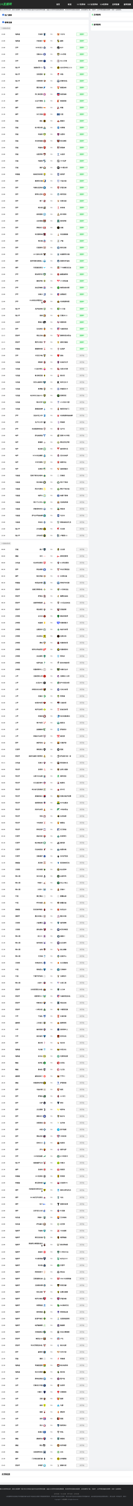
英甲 (16, 181)
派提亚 (40, 1252)
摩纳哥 (62, 1412)
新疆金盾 (63, 896)
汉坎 (61, 1452)
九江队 (62, 1069)
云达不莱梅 (39, 101)
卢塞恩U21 (63, 535)
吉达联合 (39, 636)
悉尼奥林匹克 (64, 863)
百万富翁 (63, 829)
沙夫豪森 (39, 529)
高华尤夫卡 (64, 382)
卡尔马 (62, 34)
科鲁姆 (40, 716)
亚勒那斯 (63, 609)
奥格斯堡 (63, 101)
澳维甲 (17, 916)
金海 (41, 949)
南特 (41, 1405)
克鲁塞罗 (39, 856)
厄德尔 (40, 696)
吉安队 (62, 1063)
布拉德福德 (64, 234)
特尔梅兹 (39, 482)
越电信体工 (39, 1076)
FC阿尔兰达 (64, 1252)
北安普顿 (39, 221)
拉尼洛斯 (63, 816)
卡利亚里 (63, 1136)
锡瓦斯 (62, 736)
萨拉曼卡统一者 (65, 756)
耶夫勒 (40, 1265)
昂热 (61, 1432)
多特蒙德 (63, 1459)
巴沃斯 (62, 529)
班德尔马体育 (38, 736)
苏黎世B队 (63, 81)
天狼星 (40, 34)
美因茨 (62, 1169)
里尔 (41, 1425)
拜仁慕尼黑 (39, 94)
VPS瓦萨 (63, 161)
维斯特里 (63, 322)
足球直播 (115, 4)
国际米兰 (39, 1116)
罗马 (41, 1149)
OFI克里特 (39, 1176)
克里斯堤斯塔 (64, 1319)
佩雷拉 (62, 823)
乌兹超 (17, 475)
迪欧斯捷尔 (64, 469)
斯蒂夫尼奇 (39, 194)
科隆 (61, 107)
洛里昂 (62, 1385)
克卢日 (62, 429)
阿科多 (62, 656)
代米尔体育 (64, 689)
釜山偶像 (63, 949)
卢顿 (61, 241)
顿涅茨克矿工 (64, 409)
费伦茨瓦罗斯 (64, 442)
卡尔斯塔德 (39, 1259)
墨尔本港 (63, 916)
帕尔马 (62, 1116)
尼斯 (41, 1399)
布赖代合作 (64, 669)
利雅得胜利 (64, 649)
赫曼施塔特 (64, 274)
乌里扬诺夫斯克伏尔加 (36, 1190)
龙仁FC (40, 936)
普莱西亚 (63, 395)
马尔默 (40, 1049)
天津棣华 (63, 969)
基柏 (61, 355)
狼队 (41, 121)
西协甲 (17, 335)
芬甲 (16, 47)
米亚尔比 (63, 1049)
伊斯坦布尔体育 (37, 689)
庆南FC (62, 889)
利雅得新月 (64, 623)
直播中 (82, 34)
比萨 (41, 1103)
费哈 (41, 643)
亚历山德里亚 (38, 382)
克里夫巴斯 (64, 369)
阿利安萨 (39, 829)
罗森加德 (63, 1299)
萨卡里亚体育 (64, 683)
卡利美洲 (39, 823)
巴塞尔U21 (63, 315)
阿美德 (62, 696)
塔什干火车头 (38, 502)
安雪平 (62, 1265)
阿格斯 (62, 422)
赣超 (16, 1063)
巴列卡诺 (63, 1352)
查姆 (41, 315)
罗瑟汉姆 (63, 187)
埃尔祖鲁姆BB (65, 716)
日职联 (17, 869)
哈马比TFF (64, 1259)
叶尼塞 (62, 1211)
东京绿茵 (39, 869)
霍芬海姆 (39, 87)
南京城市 (39, 1036)
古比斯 (62, 549)
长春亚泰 (63, 1016)
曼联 (41, 1359)
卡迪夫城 (63, 181)
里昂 (41, 1419)
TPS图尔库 (64, 167)
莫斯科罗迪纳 (64, 261)
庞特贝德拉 (64, 342)
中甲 (16, 1016)
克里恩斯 (39, 74)
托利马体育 (39, 809)
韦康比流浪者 (38, 187)
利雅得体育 (64, 643)
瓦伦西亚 (39, 329)
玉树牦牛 (63, 976)
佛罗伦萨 (63, 1149)
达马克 (40, 616)
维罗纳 (62, 1109)
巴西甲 (17, 749)
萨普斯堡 (63, 1083)
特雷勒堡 (39, 1305)
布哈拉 (40, 522)
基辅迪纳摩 (39, 409)
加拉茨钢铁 (39, 287)
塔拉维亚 (39, 609)
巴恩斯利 (39, 247)
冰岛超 (17, 563)
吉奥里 (40, 469)
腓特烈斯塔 (64, 556)
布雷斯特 (63, 1392)
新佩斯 (40, 442)
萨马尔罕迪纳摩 (37, 515)
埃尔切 (62, 1043)
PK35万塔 (63, 61)
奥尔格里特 (64, 1365)
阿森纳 (40, 147)
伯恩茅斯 (39, 154)
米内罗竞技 (64, 856)
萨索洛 (40, 1096)
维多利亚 (39, 836)
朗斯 (61, 1399)
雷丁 (41, 201)
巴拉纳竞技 (39, 849)
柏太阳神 (63, 869)
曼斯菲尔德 (39, 181)
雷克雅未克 (64, 763)
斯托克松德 (39, 1237)
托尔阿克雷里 (38, 563)
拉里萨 (62, 349)
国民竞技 (63, 776)
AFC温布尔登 (38, 254)
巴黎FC (40, 1392)
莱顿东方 (39, 227)
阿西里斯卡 (39, 1272)
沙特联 (17, 616)
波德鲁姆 (39, 729)
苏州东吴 (63, 1036)
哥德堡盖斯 (39, 1365)
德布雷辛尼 (64, 449)
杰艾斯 (62, 1224)
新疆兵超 (63, 903)
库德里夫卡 (64, 389)
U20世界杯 (104, 4)
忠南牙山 (63, 956)
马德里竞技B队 (65, 996)
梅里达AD (39, 1339)
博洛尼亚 (39, 1136)
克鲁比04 (39, 54)
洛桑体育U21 (38, 67)
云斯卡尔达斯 (38, 776)
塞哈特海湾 (64, 616)
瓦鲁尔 (40, 763)
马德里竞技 (64, 329)
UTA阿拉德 (64, 281)
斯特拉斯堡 (39, 1379)
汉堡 (61, 114)
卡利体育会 (64, 809)
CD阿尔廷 (39, 1009)
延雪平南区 (39, 1319)
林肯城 (62, 207)
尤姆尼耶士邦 (38, 676)
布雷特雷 (39, 81)
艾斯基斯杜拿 (38, 1279)
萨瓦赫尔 (39, 1224)
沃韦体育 (39, 535)
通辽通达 (39, 896)
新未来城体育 (64, 663)
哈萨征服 (39, 663)
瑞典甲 (17, 1231)
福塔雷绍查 (39, 803)
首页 (58, 4)
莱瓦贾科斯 (39, 1183)
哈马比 (40, 1056)
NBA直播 (63, 1494)
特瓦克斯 (39, 1292)
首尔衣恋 (39, 876)
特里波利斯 (39, 583)
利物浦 (62, 1359)
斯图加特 (63, 87)
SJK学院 (63, 54)
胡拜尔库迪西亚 (37, 649)
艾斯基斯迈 (39, 1332)
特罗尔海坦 (39, 1299)
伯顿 (61, 227)
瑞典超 (17, 34)
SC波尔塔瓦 (38, 369)
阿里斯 (62, 1176)
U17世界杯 (81, 4)
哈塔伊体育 (39, 703)
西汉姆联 (63, 141)
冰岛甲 (17, 322)
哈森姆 (40, 623)
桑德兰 (62, 121)
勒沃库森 (39, 576)
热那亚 (62, 1143)
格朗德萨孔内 (38, 1163)
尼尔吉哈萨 (64, 455)
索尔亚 (62, 375)
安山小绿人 (64, 883)
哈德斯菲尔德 (64, 254)
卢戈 (61, 1339)
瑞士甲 (17, 67)
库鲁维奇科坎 (38, 509)
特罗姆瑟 (63, 1445)
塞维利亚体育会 (65, 335)
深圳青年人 (64, 1029)
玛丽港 (40, 161)
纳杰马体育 (64, 629)
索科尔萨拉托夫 (65, 1190)
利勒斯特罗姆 (38, 1083)
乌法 (61, 1197)
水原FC (40, 983)
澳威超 (17, 863)
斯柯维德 (39, 1312)
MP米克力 (39, 47)
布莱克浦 (63, 201)
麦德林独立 (39, 796)
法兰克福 (39, 114)
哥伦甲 (17, 769)
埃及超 (17, 1217)
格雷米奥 (63, 849)
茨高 (41, 816)
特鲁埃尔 (39, 1003)
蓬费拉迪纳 (64, 596)
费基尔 (40, 322)
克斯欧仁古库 (64, 676)
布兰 (41, 556)
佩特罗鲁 (39, 281)
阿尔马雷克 (39, 489)
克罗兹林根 (39, 309)
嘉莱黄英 (63, 1023)
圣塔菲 (40, 769)
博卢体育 (39, 723)
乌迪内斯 (39, 1089)
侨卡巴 (62, 789)
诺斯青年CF (38, 996)
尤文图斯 (39, 1109)
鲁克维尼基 (39, 375)
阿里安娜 (63, 1285)
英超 (16, 121)
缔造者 (62, 509)
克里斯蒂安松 (38, 1452)
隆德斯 (62, 1325)
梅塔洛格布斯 (64, 287)
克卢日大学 (39, 422)
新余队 (40, 1069)
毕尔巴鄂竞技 (64, 569)
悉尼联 (40, 863)
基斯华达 (63, 462)
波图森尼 (63, 294)
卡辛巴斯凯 (39, 462)
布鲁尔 (62, 1163)
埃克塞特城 (39, 234)
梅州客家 (39, 1029)
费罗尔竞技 (39, 342)
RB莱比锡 (63, 576)
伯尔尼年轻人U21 (66, 67)
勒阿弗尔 (63, 1425)
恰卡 (41, 1204)
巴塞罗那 (63, 743)
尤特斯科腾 (39, 1285)
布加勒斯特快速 (37, 429)
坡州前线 (39, 943)
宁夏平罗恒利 (38, 976)
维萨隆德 (63, 1237)
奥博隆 (40, 389)
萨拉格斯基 (39, 435)
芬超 (16, 161)
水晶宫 (62, 154)
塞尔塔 (40, 1043)
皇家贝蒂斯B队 (37, 589)
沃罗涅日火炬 (38, 1211)
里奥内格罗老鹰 (65, 796)
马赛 (61, 1405)
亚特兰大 (39, 1143)
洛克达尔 (63, 909)
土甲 (16, 676)
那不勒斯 (63, 1129)
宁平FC (62, 1076)
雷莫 (61, 749)
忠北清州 (63, 943)
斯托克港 (63, 247)
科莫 (41, 1129)
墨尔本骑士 (39, 916)
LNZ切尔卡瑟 (65, 402)
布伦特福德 (39, 141)
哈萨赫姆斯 (39, 1325)
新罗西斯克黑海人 (36, 261)
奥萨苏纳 (39, 743)
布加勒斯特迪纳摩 (66, 415)
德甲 (16, 87)
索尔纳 (62, 1372)
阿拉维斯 (39, 569)
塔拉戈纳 (39, 335)
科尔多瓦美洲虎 (37, 789)
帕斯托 (62, 783)
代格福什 (39, 41)
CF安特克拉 (64, 589)
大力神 (62, 989)
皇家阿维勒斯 (38, 603)
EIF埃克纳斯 (38, 1156)
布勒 (61, 74)
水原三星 (63, 983)
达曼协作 (39, 629)
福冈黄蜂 (63, 923)
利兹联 (40, 134)
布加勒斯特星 (64, 301)
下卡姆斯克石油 (65, 267)
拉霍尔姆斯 (64, 1292)
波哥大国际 (64, 769)
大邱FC (40, 889)
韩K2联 (17, 876)
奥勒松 (62, 1439)
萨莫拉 (40, 596)
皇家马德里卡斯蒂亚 (36, 756)
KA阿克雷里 (64, 563)
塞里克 (62, 723)
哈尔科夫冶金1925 (36, 395)
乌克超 (17, 362)
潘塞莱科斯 (39, 349)
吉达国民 (39, 656)
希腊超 (17, 174)
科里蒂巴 (63, 836)
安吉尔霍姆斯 (64, 1332)
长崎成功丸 (39, 963)
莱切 (61, 1103)
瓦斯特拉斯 (64, 1056)
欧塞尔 (40, 1432)
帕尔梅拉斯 (39, 843)
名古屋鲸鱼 (64, 963)
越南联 (17, 1023)
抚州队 (40, 1063)
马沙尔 (62, 515)
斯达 (41, 1445)
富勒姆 (62, 147)
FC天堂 (62, 309)
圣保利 (40, 1169)
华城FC (40, 883)
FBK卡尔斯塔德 (65, 1279)
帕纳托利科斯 (38, 174)
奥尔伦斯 (63, 1345)
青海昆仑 (39, 969)
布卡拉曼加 (64, 803)
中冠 (16, 896)
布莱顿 (62, 127)
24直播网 (64, 1499)
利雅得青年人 (38, 669)
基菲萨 (62, 174)
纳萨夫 (40, 495)
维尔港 (40, 207)
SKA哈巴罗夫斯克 (36, 1197)
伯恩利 (62, 134)
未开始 (82, 355)
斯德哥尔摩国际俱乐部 (36, 1245)
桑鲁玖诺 (63, 1465)
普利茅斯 (63, 221)
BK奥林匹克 (64, 1305)
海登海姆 (63, 94)
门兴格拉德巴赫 (37, 1459)
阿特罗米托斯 (64, 583)
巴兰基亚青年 (38, 783)
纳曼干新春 (64, 495)
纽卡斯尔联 (39, 127)
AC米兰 (63, 1096)
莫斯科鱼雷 (64, 1204)
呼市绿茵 (39, 903)
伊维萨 (40, 1465)
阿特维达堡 (64, 1312)
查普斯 (40, 61)
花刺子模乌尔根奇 (36, 475)
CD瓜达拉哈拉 (65, 603)
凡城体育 (63, 703)
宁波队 (40, 1016)
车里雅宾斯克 (38, 267)
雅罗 (41, 167)
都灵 (61, 1089)
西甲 (16, 329)
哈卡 (61, 47)
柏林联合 (39, 107)
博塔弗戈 (39, 749)
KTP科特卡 (64, 1156)
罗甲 (16, 274)
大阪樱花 (39, 923)
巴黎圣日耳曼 (38, 1385)
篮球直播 (127, 4)
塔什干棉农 (64, 482)
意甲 (16, 1089)
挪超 (16, 556)
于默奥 (40, 1231)
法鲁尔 (40, 294)
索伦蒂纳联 (64, 1245)
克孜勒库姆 (64, 502)
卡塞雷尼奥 (64, 1009)
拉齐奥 (62, 1123)
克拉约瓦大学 (38, 415)
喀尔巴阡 (39, 402)
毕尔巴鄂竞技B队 (37, 1345)
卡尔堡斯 (63, 1231)
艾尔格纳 (63, 1217)
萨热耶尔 (63, 729)
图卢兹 (62, 1379)
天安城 (40, 956)
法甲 (16, 1379)
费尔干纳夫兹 (64, 489)
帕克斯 (40, 449)
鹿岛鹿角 (39, 929)
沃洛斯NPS (64, 1183)
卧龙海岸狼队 (38, 909)
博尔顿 (40, 241)
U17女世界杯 (93, 4)
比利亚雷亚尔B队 (37, 989)
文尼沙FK (39, 683)
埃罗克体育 (39, 709)
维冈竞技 (63, 194)
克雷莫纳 (39, 1123)
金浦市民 (63, 876)
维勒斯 (40, 362)
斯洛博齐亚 (39, 274)
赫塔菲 (40, 1352)
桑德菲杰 (39, 1439)
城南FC (62, 936)
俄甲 (16, 261)
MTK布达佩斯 (38, 455)
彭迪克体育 (64, 709)
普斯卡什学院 (64, 435)
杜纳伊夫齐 (64, 362)
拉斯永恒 (63, 636)
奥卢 (41, 549)
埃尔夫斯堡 (39, 1372)
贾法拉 (62, 1272)
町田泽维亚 (64, 929)
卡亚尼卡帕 (39, 355)
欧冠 (69, 4)
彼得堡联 (39, 214)
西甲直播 (69, 1494)
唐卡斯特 (63, 214)
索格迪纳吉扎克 (65, 522)
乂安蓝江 (39, 1023)
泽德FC (40, 1217)
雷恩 (61, 1419)
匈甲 (16, 435)
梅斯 (41, 1412)
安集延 (62, 475)
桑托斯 (62, 843)
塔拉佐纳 (63, 1003)
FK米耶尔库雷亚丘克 (36, 301)
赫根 (61, 41)
